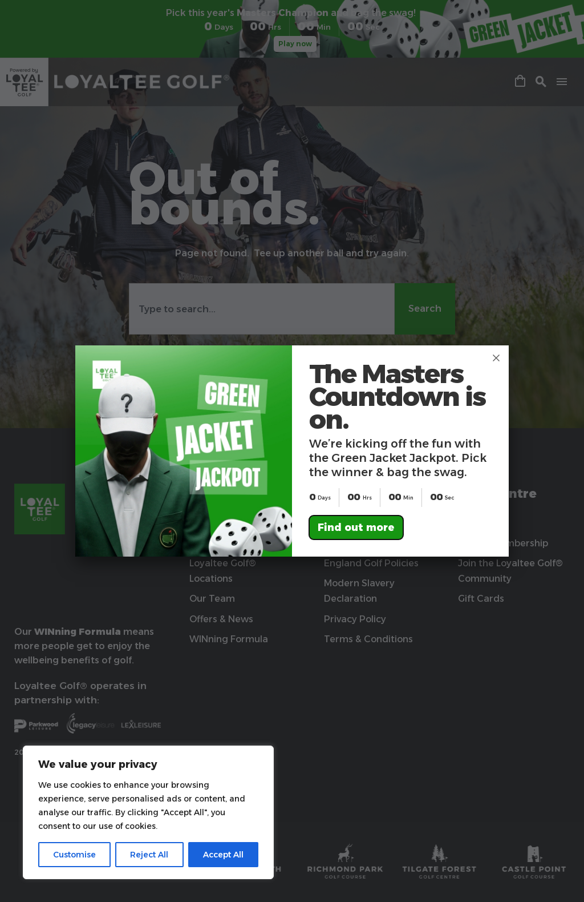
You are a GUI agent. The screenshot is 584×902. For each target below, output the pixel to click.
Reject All (149, 854)
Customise (74, 854)
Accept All (223, 854)
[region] (148, 812)
